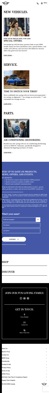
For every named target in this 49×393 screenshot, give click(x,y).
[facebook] (21, 298)
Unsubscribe (5, 361)
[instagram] (28, 298)
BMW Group (5, 358)
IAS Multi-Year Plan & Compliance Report (14, 377)
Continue (14, 239)
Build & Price (6, 352)
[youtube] (24, 298)
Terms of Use (6, 371)
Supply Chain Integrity (8, 380)
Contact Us (5, 355)
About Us (4, 348)
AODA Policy (6, 374)
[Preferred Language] (21, 219)
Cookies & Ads (6, 364)
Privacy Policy (6, 367)
